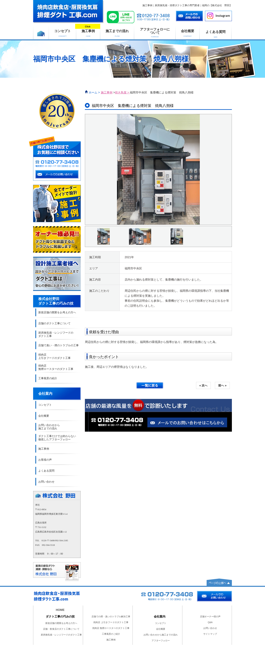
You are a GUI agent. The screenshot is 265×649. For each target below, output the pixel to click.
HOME (60, 609)
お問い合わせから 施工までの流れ (49, 427)
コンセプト (62, 33)
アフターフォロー (161, 640)
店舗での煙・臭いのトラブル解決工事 (111, 616)
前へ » (222, 385)
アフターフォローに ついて (155, 33)
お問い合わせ (46, 481)
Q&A (210, 622)
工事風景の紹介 (47, 378)
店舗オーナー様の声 (210, 616)
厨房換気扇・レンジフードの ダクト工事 (55, 334)
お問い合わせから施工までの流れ (160, 634)
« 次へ (203, 385)
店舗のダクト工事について (54, 323)
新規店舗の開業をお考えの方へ (57, 312)
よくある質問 (215, 34)
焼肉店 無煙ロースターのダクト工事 (55, 367)
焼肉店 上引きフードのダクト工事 (54, 356)
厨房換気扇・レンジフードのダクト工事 (61, 634)
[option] (158, 169)
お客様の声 (45, 459)
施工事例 (88, 31)
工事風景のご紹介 (111, 634)
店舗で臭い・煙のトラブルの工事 (58, 345)
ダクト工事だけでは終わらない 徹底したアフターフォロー (57, 438)
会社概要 (187, 33)
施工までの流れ (117, 33)
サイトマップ (210, 634)
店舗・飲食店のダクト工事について (61, 629)
